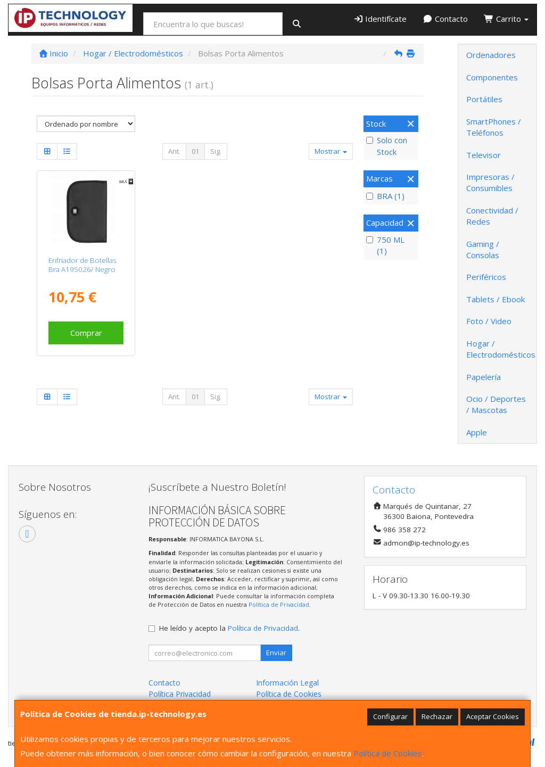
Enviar (276, 652)
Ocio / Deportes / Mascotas (496, 404)
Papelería (483, 377)
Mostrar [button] (331, 151)
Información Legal (287, 683)
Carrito (506, 18)
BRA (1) (385, 196)
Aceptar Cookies (492, 716)
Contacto (445, 18)
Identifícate (380, 18)
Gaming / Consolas (482, 249)
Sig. (215, 151)
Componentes (492, 77)
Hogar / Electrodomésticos (500, 349)
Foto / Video (488, 321)
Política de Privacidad (279, 604)
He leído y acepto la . (229, 628)
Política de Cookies (387, 753)
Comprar (86, 332)
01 (195, 151)
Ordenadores (491, 55)
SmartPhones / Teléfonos (493, 127)
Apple (476, 432)
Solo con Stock (386, 145)
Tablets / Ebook (495, 299)
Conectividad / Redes (492, 216)
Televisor (483, 155)
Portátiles (484, 99)
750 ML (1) (385, 245)
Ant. (174, 151)
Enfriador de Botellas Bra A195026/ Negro (82, 264)
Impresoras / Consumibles (490, 182)
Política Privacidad (179, 694)
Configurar (390, 716)
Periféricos (486, 276)
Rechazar (437, 716)
